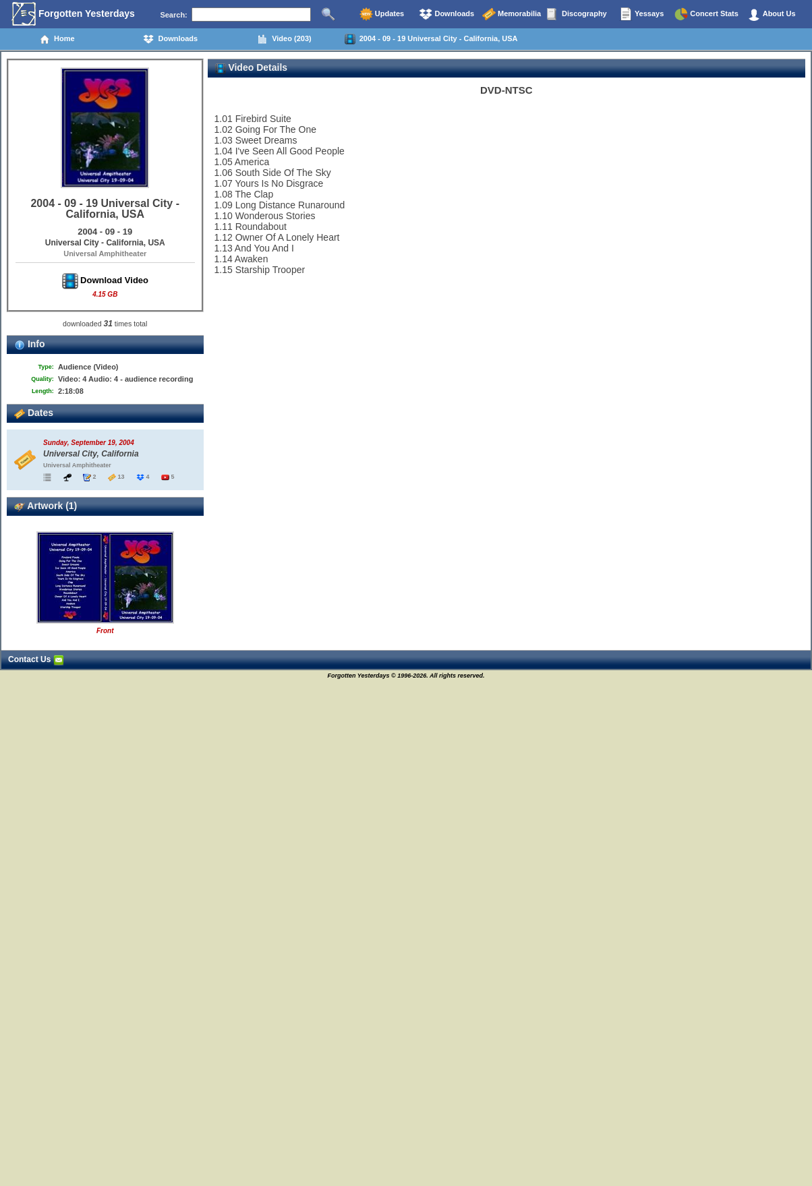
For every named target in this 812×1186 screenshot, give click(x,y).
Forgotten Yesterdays (73, 14)
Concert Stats (706, 14)
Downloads (446, 14)
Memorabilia (511, 14)
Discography (576, 14)
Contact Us (36, 659)
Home (57, 39)
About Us (771, 14)
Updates (381, 14)
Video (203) (284, 39)
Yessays (641, 14)
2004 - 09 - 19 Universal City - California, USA (431, 39)
